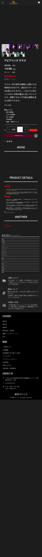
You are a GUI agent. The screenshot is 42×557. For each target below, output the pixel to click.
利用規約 (5, 519)
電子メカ (5, 382)
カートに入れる (18, 139)
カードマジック (7, 344)
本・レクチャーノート (9, 397)
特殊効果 (5, 387)
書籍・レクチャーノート (10, 491)
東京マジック (21, 551)
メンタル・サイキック (9, 378)
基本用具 (5, 402)
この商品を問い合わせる (17, 144)
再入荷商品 (6, 334)
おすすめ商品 (6, 339)
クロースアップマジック (10, 353)
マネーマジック (7, 348)
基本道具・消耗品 (8, 488)
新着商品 (5, 329)
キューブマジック (8, 363)
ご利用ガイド (7, 504)
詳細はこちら (10, 80)
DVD (3, 392)
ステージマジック (8, 358)
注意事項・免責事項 (9, 526)
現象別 (5, 485)
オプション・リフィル (9, 407)
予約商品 (5, 426)
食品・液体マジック (9, 368)
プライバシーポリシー (10, 516)
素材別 (5, 482)
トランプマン (7, 513)
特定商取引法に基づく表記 (11, 510)
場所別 (5, 478)
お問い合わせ (7, 522)
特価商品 (5, 421)
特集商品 (5, 412)
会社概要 (5, 507)
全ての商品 (6, 416)
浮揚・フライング (8, 373)
